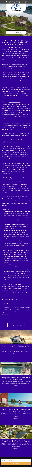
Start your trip (16, 463)
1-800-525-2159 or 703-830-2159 (16, 2)
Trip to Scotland (16, 32)
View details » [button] (16, 353)
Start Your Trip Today (16, 325)
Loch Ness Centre (14, 102)
